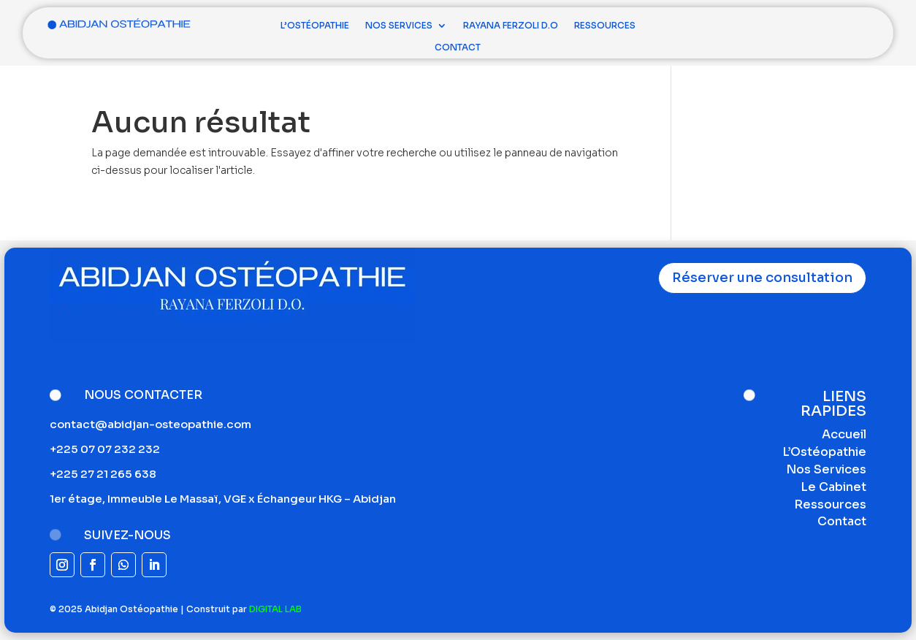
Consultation (802, 25)
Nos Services (398, 25)
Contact (458, 47)
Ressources (605, 25)
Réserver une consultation (762, 278)
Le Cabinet (833, 487)
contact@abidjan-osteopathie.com (150, 424)
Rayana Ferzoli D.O (510, 25)
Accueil (844, 434)
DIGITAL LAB (275, 608)
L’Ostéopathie (314, 25)
